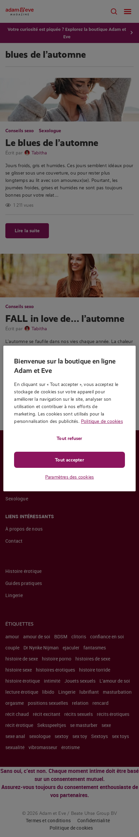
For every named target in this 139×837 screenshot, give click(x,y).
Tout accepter (69, 459)
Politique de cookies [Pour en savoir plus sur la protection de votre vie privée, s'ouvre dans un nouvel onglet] (102, 421)
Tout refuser (69, 438)
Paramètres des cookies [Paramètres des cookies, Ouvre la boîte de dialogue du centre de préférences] (69, 477)
